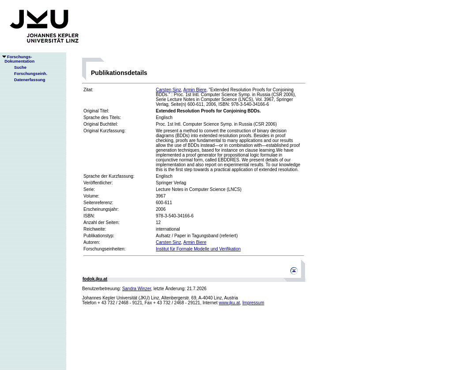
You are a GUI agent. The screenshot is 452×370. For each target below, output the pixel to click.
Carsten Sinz (168, 89)
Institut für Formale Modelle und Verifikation (198, 249)
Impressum (253, 302)
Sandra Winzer (136, 288)
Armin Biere (194, 89)
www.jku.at (229, 302)
